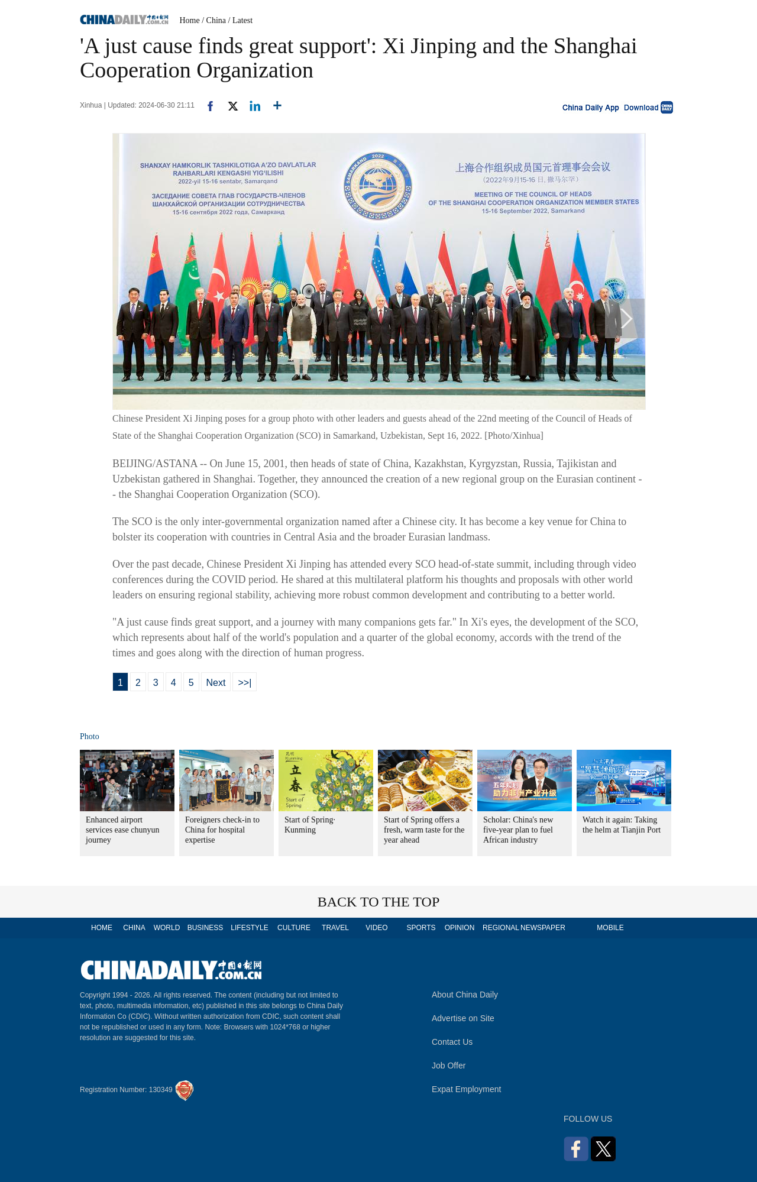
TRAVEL (335, 928)
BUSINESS (205, 928)
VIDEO (376, 928)
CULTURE (293, 928)
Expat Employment (467, 1089)
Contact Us (452, 1042)
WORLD (167, 928)
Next (216, 683)
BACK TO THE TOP (379, 901)
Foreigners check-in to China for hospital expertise (222, 829)
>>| (244, 683)
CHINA (134, 928)
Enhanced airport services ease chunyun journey (122, 829)
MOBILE (610, 928)
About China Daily (465, 994)
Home (190, 20)
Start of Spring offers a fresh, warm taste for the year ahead (424, 829)
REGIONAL (501, 928)
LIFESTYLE (249, 928)
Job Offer (448, 1065)
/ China (214, 20)
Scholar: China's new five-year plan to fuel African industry (518, 829)
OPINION (460, 928)
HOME (101, 928)
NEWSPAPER (542, 928)
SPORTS (420, 928)
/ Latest (240, 20)
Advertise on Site (463, 1018)
